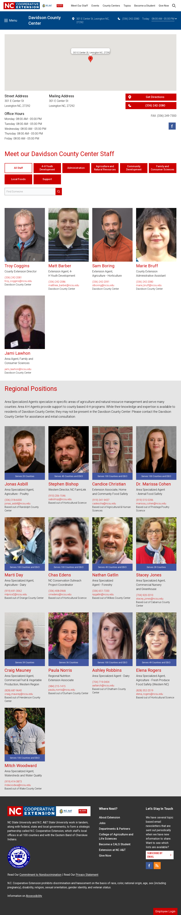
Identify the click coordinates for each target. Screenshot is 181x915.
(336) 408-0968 (57, 590)
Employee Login (165, 911)
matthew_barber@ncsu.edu (63, 285)
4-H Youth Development (47, 168)
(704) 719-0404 (100, 682)
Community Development (133, 168)
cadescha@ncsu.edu (104, 503)
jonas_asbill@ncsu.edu (17, 503)
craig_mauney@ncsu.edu (19, 694)
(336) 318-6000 (13, 500)
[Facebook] (172, 126)
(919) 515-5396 (144, 500)
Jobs (102, 823)
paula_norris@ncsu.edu (61, 689)
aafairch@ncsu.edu (103, 685)
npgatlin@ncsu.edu (103, 594)
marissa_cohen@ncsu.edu (151, 503)
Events (95, 5)
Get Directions (155, 97)
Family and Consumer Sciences (162, 168)
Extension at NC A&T (112, 850)
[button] (90, 59)
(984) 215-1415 (57, 686)
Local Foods (18, 179)
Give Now (164, 5)
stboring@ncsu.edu (103, 285)
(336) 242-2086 (57, 281)
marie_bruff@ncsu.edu (149, 285)
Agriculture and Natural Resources (105, 168)
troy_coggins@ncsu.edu (18, 281)
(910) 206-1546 (57, 495)
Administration (76, 167)
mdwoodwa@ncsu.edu (18, 785)
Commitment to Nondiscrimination (40, 874)
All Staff (18, 167)
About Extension (109, 817)
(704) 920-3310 (144, 595)
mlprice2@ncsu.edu (16, 594)
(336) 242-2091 (100, 281)
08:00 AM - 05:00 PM (164, 18)
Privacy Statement (87, 874)
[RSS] (157, 865)
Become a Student (144, 5)
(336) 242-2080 (128, 18)
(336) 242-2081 (13, 277)
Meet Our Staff (79, 5)
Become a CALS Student (114, 844)
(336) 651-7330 (100, 590)
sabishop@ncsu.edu (60, 499)
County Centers (111, 5)
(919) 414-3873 (13, 781)
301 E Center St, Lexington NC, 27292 (90, 20)
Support (47, 179)
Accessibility (34, 896)
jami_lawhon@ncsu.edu (18, 369)
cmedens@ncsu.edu (59, 594)
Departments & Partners (114, 828)
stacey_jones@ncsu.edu (149, 598)
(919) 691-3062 (13, 590)
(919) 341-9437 (100, 500)
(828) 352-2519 (144, 690)
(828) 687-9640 (13, 690)
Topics (127, 5)
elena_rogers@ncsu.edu (149, 694)
